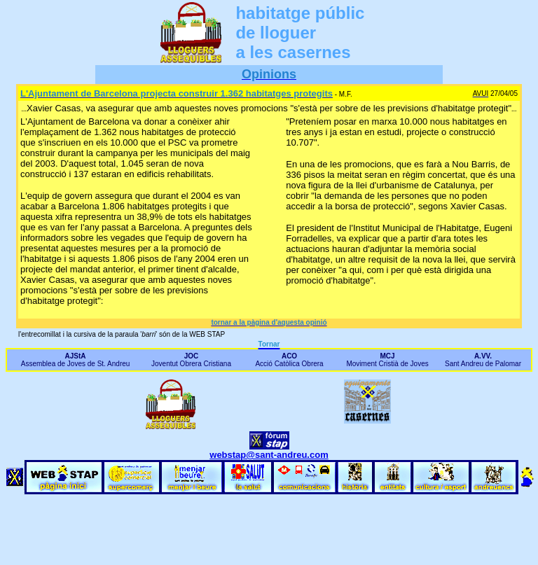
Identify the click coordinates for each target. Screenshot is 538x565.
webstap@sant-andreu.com (268, 454)
